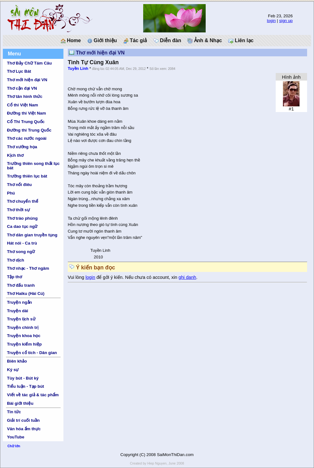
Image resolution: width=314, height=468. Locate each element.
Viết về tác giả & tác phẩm (33, 394)
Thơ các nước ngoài (26, 138)
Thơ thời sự (18, 209)
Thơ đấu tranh (21, 285)
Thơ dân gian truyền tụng (32, 235)
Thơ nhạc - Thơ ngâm (28, 268)
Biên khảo (17, 361)
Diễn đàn (167, 40)
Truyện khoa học (23, 335)
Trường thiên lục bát (27, 176)
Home (71, 40)
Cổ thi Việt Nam (22, 105)
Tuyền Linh (78, 68)
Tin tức (14, 411)
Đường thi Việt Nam (26, 113)
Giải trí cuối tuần (23, 420)
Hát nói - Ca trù (22, 243)
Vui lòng (77, 277)
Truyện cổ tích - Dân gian (32, 352)
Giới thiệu (102, 40)
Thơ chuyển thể (22, 201)
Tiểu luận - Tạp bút (25, 386)
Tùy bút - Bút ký (23, 378)
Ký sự (13, 369)
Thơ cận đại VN (22, 88)
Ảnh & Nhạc (204, 40)
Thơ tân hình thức (24, 96)
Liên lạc (240, 40)
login (271, 20)
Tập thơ (14, 276)
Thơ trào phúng (22, 218)
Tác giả (135, 40)
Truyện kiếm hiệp (24, 344)
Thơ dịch (15, 260)
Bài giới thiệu (20, 403)
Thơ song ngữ (21, 251)
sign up (286, 20)
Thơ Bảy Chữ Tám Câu (29, 63)
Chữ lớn (14, 446)
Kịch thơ (15, 155)
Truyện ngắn (19, 302)
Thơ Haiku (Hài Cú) (25, 293)
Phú (11, 193)
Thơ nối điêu (19, 184)
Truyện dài (17, 310)
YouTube (15, 437)
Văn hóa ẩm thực (24, 428)
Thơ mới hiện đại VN (27, 79)
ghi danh (187, 277)
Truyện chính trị (22, 327)
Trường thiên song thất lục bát (33, 165)
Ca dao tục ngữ (22, 226)
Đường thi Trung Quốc (29, 130)
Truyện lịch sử (21, 319)
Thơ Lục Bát (19, 71)
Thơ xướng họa (22, 146)
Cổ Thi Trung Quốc (26, 121)
